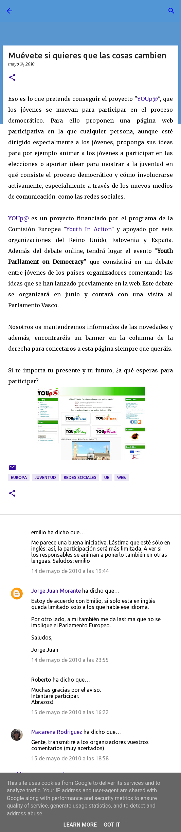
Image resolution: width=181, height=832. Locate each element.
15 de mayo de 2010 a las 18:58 (70, 758)
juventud (45, 477)
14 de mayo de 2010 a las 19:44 (70, 571)
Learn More (80, 824)
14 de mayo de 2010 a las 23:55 (70, 660)
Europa (19, 477)
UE (106, 477)
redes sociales (80, 477)
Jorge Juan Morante (56, 591)
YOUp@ (147, 98)
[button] (12, 77)
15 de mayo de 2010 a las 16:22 (70, 712)
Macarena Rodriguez (56, 732)
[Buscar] (171, 11)
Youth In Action (88, 229)
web (121, 477)
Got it (112, 824)
